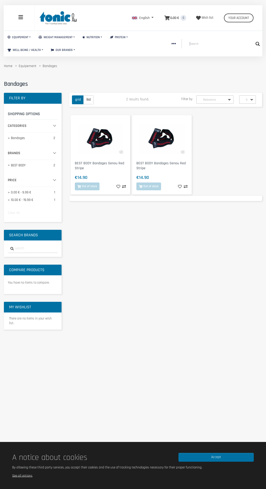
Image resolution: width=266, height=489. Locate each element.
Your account (238, 18)
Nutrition (91, 37)
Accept (216, 457)
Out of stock (87, 186)
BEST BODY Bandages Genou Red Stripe (99, 166)
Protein (117, 37)
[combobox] (33, 248)
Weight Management (55, 37)
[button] (143, 18)
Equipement (18, 37)
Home (8, 66)
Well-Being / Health (24, 50)
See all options (22, 475)
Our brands (62, 50)
